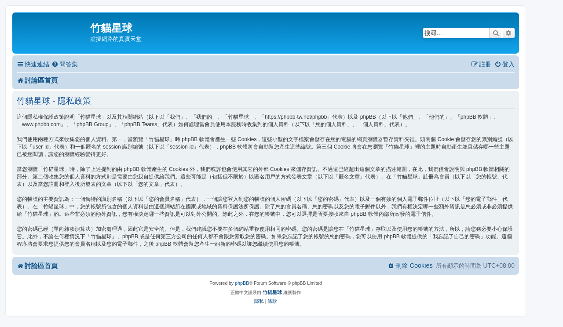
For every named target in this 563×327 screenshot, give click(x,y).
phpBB (242, 283)
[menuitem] (64, 64)
